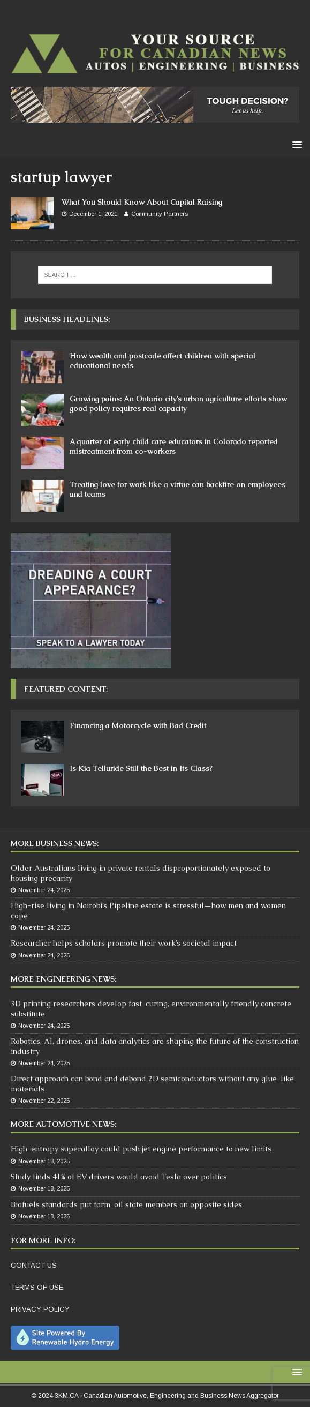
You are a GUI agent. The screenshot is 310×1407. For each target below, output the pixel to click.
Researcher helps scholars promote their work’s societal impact (124, 943)
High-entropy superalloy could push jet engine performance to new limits (141, 1149)
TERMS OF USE (37, 1287)
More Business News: (55, 843)
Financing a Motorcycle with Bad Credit (138, 725)
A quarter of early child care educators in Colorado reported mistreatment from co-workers (174, 446)
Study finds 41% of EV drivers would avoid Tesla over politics (119, 1176)
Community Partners (159, 214)
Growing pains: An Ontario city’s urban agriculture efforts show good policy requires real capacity (178, 403)
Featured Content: (66, 689)
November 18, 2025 (44, 1161)
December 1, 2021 (93, 214)
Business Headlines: (67, 319)
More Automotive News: (63, 1124)
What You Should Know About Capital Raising (142, 202)
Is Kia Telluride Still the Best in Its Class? (141, 768)
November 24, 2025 (44, 890)
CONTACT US (34, 1265)
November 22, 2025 (44, 1100)
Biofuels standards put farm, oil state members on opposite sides (126, 1204)
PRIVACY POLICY (40, 1309)
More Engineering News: (63, 979)
